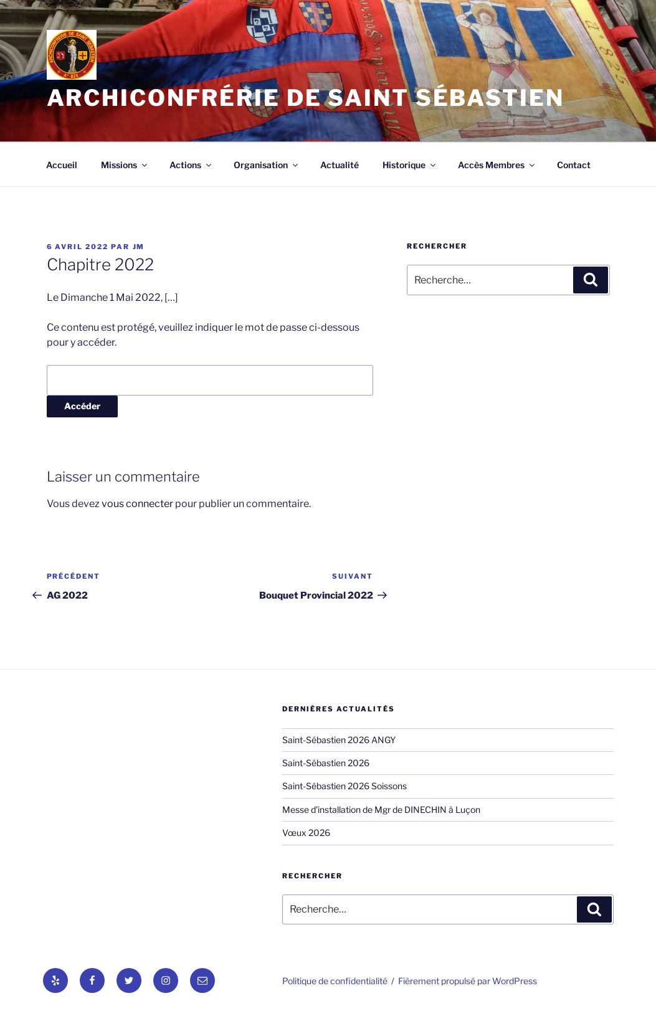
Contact (574, 164)
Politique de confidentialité (334, 980)
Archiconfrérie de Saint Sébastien (305, 98)
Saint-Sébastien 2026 (325, 762)
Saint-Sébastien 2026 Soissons (344, 786)
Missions (125, 164)
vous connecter (137, 504)
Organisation (267, 164)
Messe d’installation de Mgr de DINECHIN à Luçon (381, 809)
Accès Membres (497, 164)
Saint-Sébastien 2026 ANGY (339, 739)
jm (139, 246)
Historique (410, 164)
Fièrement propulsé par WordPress (467, 980)
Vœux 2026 (306, 832)
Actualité (339, 164)
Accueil (61, 164)
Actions (191, 164)
